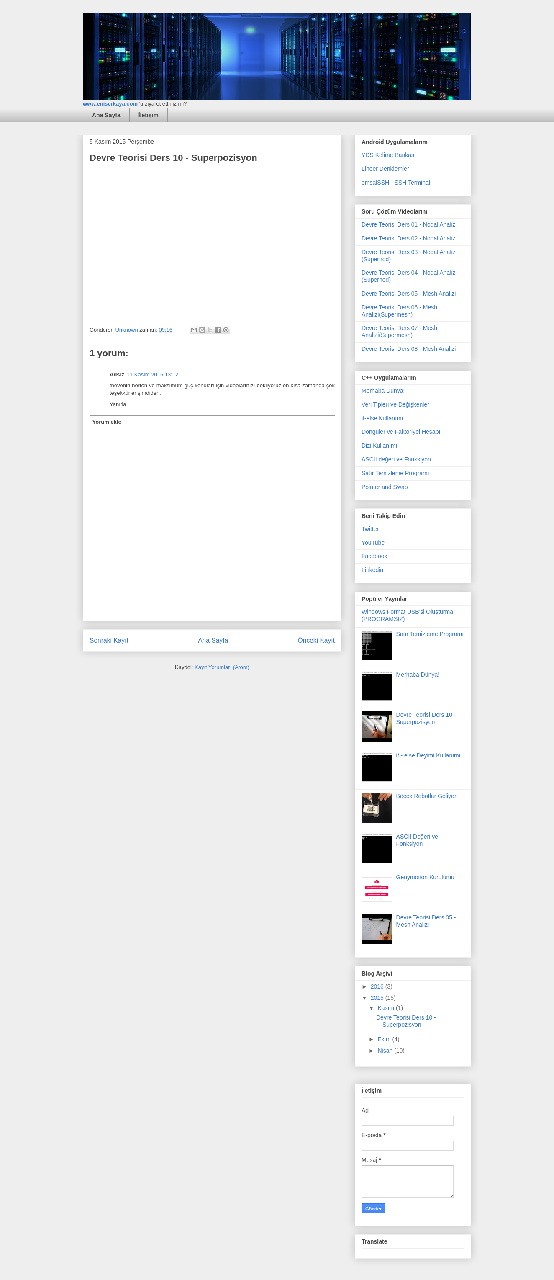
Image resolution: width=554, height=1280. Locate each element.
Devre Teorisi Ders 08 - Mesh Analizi (409, 348)
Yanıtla (118, 404)
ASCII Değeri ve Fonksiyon (417, 840)
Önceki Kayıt (316, 640)
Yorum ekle (106, 422)
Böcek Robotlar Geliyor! (427, 796)
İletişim (148, 115)
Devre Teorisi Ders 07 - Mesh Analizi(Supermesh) (399, 331)
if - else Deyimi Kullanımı (428, 755)
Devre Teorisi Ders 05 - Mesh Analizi (409, 293)
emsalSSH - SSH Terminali (396, 182)
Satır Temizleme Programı (395, 473)
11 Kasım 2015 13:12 (153, 374)
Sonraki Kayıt (109, 640)
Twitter (370, 528)
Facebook (374, 556)
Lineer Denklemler (385, 168)
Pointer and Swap (385, 487)
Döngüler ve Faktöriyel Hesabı (401, 431)
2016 (378, 986)
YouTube (373, 542)
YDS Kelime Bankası (389, 155)
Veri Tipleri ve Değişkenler (395, 404)
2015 (378, 997)
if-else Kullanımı (382, 418)
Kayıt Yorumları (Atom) (222, 667)
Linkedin (372, 570)
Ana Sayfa (106, 115)
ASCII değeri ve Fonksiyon (396, 459)
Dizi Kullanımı (380, 445)
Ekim (384, 1039)
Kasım (386, 1007)
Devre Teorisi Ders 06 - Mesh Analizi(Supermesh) (399, 311)
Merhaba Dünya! (383, 390)
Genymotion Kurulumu (425, 877)
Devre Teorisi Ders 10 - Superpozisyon (426, 718)
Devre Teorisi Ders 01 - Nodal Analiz (409, 224)
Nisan (385, 1050)
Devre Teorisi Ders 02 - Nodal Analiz (409, 238)
